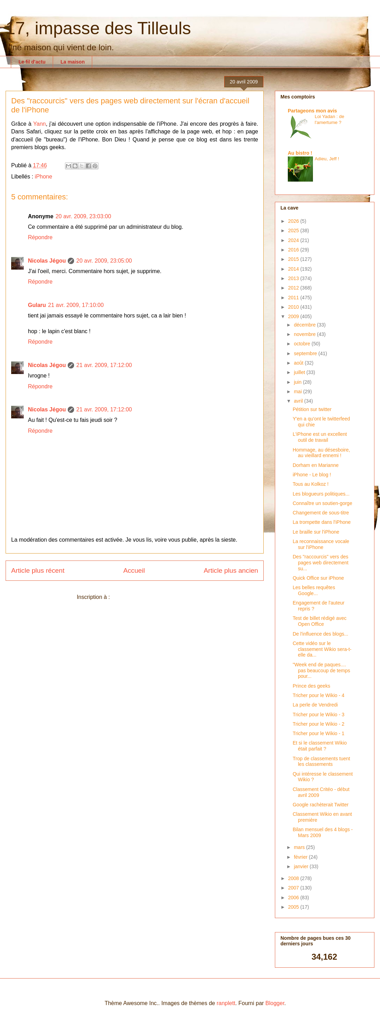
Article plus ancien (231, 570)
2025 (294, 230)
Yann (39, 124)
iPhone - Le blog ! (312, 474)
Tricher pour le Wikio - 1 (318, 733)
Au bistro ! (300, 153)
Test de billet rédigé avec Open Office (319, 621)
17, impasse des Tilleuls (98, 28)
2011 (294, 297)
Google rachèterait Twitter (321, 804)
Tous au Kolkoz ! (311, 484)
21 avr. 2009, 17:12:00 (104, 365)
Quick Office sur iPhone (318, 578)
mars (300, 847)
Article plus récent (38, 570)
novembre (305, 334)
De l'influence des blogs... (320, 634)
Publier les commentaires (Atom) (151, 597)
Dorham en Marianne (316, 465)
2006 (294, 897)
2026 (294, 221)
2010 (294, 307)
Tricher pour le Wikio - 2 (318, 724)
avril (299, 401)
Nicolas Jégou (47, 261)
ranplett (226, 1003)
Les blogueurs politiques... (321, 494)
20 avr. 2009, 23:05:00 (104, 261)
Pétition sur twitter (312, 409)
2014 (294, 269)
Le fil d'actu (32, 62)
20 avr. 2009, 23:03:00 (83, 216)
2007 (294, 888)
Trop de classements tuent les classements (321, 761)
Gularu (37, 305)
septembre (306, 353)
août (299, 363)
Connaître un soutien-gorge (322, 503)
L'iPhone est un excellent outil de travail (320, 437)
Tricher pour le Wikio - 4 (318, 695)
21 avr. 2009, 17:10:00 (76, 305)
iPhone (43, 177)
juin (298, 382)
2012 (294, 288)
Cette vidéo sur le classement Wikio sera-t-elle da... (322, 649)
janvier (301, 866)
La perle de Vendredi (315, 705)
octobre (303, 343)
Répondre (40, 237)
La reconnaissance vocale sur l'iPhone (321, 544)
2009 (294, 316)
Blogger (274, 1003)
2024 (294, 240)
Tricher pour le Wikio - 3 (318, 714)
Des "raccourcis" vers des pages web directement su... (321, 562)
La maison (72, 62)
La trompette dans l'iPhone (322, 522)
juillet (300, 372)
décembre (305, 325)
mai (298, 391)
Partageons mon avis (312, 110)
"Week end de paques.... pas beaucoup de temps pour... (321, 670)
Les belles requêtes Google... (314, 590)
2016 (294, 249)
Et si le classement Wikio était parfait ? (320, 746)
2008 (294, 878)
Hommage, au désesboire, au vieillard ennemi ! (321, 453)
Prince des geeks (311, 686)
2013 (294, 278)
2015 (294, 259)
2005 (294, 907)
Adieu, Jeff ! (327, 158)
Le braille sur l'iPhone (316, 532)
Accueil (134, 570)
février (301, 857)
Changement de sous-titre (321, 512)
